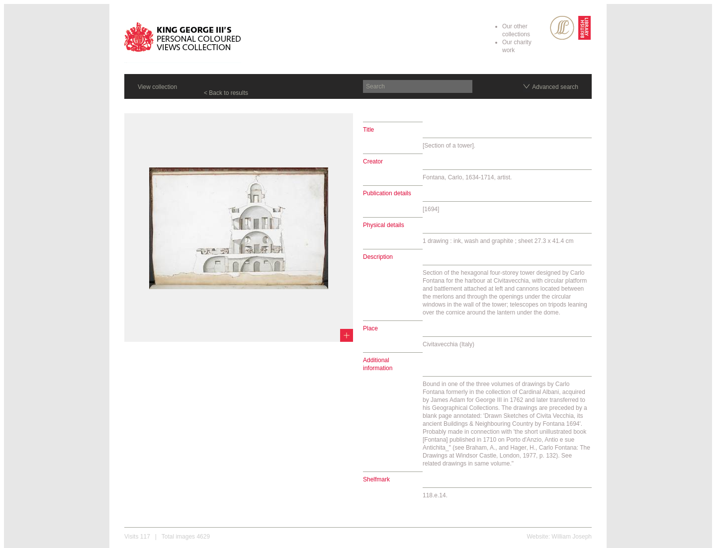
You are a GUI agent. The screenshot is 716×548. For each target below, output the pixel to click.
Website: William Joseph (559, 536)
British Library (584, 28)
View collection (157, 86)
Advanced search (555, 86)
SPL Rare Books (562, 28)
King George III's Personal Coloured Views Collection (182, 38)
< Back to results (226, 92)
